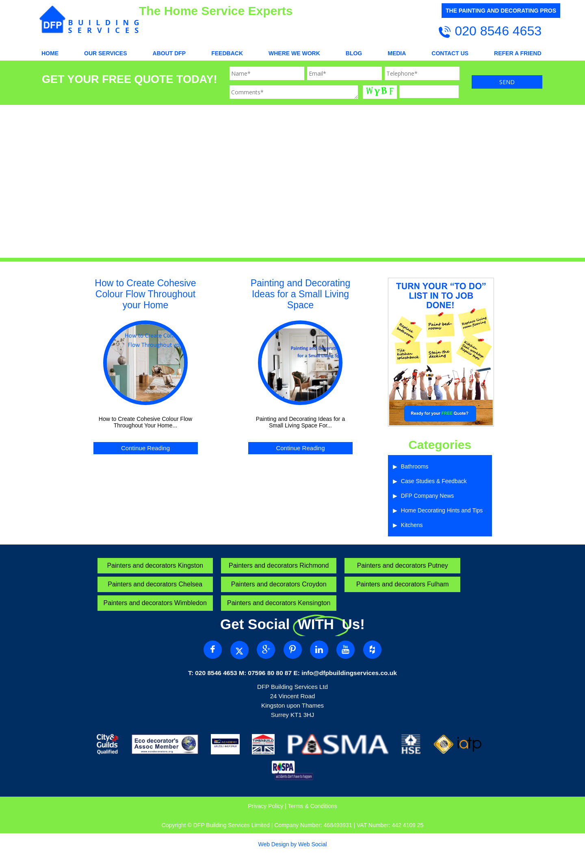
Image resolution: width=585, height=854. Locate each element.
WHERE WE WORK (294, 53)
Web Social (312, 844)
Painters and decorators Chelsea (155, 584)
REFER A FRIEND (517, 53)
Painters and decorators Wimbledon (155, 602)
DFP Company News (427, 495)
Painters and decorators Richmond (279, 565)
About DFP (169, 53)
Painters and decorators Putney (402, 565)
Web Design (273, 844)
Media (397, 53)
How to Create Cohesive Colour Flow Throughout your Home (145, 294)
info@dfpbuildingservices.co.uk (349, 672)
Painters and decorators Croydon (279, 584)
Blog (354, 53)
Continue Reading (145, 447)
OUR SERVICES (105, 53)
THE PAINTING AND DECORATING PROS (501, 10)
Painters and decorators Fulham (402, 584)
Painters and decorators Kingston (155, 565)
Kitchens (412, 525)
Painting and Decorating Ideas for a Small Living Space (301, 294)
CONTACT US (449, 53)
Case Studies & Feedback (434, 481)
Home (49, 53)
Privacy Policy (265, 806)
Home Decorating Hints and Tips (442, 510)
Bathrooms (415, 466)
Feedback (227, 53)
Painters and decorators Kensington (278, 602)
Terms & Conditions (312, 806)
